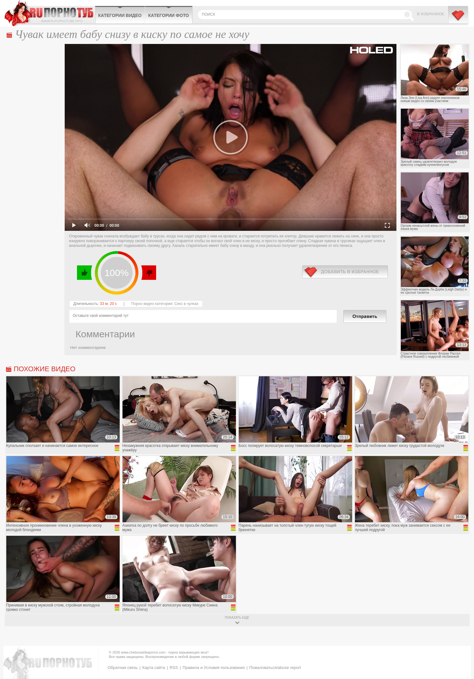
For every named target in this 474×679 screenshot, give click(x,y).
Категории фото (168, 15)
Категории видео (120, 15)
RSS (174, 667)
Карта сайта (153, 667)
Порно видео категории (151, 303)
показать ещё (237, 617)
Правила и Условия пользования (214, 667)
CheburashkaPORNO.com (50, 13)
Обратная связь (123, 667)
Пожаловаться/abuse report (275, 667)
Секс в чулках (186, 303)
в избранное (345, 271)
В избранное (430, 14)
